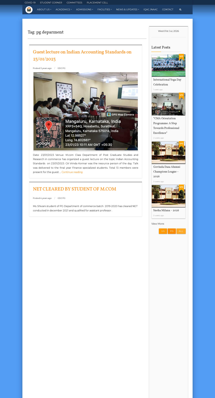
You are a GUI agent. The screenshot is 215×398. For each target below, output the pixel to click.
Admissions (84, 9)
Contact (167, 9)
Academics (64, 9)
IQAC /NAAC (150, 9)
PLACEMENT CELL (97, 2)
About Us (44, 9)
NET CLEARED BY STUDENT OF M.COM (74, 189)
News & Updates (127, 9)
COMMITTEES (74, 2)
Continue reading (72, 172)
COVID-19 (30, 2)
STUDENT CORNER (51, 2)
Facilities (104, 9)
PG (171, 231)
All (181, 231)
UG (163, 231)
